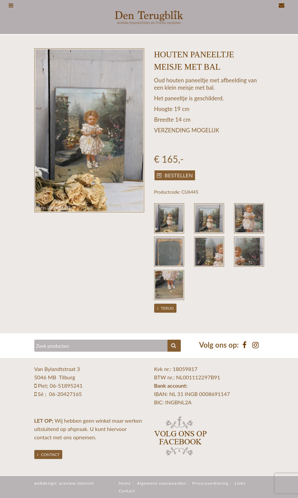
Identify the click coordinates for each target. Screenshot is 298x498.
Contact (48, 454)
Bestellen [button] (175, 175)
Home (125, 483)
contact (43, 437)
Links (240, 483)
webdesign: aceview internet (64, 483)
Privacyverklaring (210, 483)
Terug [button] (165, 308)
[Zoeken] (101, 346)
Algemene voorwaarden (161, 483)
